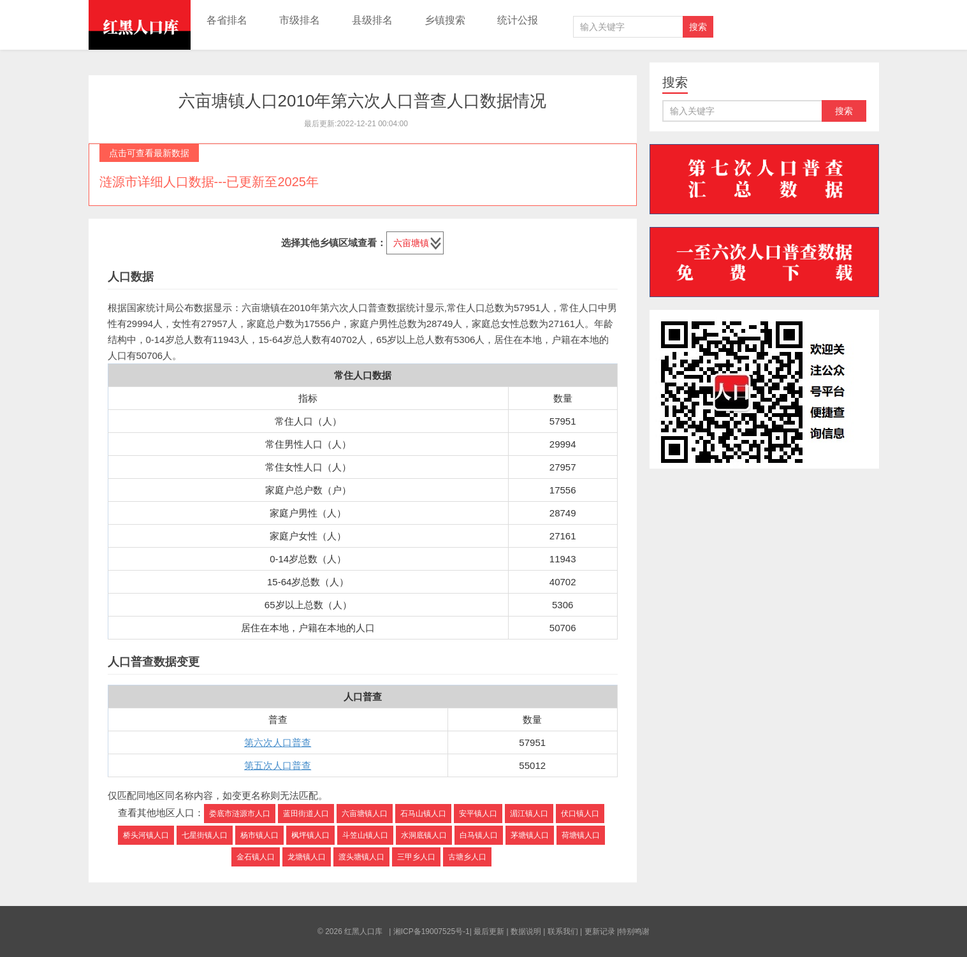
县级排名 (372, 20)
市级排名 (299, 20)
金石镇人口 (255, 856)
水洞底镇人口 (424, 835)
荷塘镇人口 (581, 835)
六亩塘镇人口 (365, 813)
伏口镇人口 (580, 813)
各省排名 (227, 20)
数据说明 (526, 931)
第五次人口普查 (277, 765)
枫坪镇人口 (310, 835)
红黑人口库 (140, 25)
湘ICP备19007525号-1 (431, 931)
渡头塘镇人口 (361, 856)
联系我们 (563, 931)
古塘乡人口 (467, 856)
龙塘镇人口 (306, 856)
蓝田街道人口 (306, 813)
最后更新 (489, 931)
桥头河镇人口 (146, 835)
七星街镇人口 (205, 835)
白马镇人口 (479, 835)
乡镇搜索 (445, 20)
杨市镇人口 (259, 835)
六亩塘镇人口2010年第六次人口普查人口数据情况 (362, 100)
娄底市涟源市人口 (239, 813)
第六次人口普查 (277, 742)
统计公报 (517, 20)
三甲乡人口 (416, 856)
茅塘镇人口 (530, 835)
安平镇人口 (478, 813)
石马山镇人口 (423, 813)
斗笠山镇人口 (365, 835)
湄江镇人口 (529, 813)
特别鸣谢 (634, 931)
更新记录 (600, 931)
